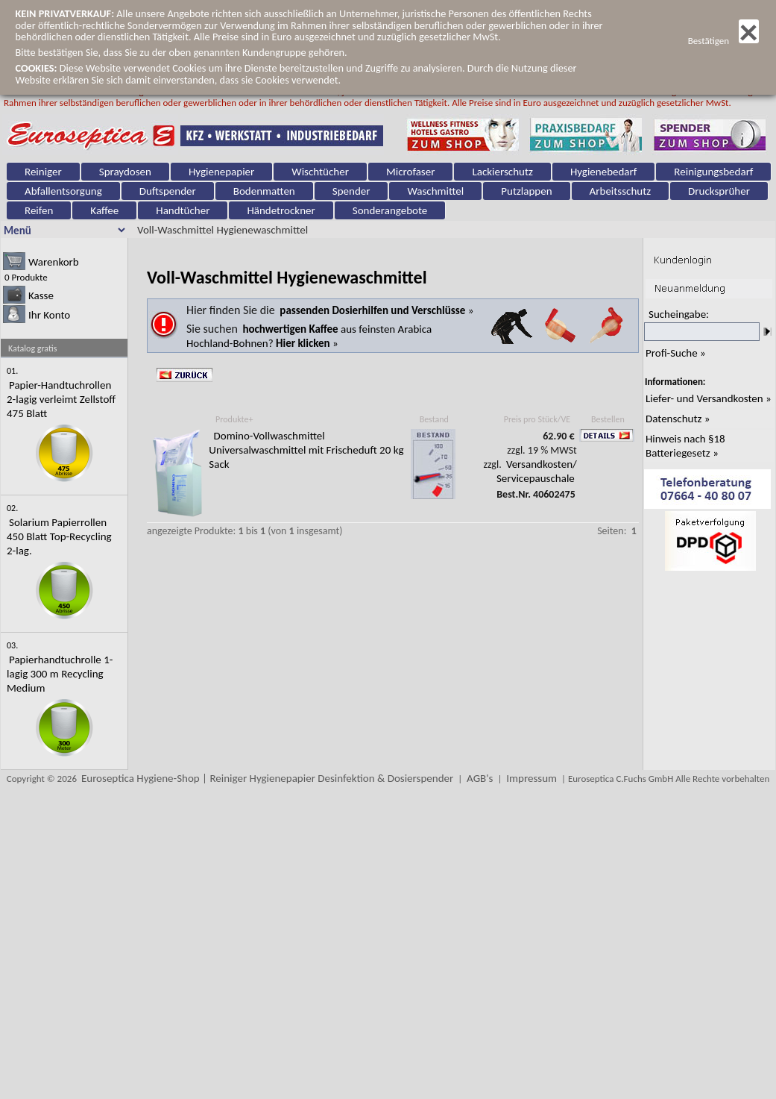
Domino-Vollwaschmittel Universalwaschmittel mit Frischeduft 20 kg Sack (306, 450)
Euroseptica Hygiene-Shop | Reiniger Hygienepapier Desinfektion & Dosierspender (267, 778)
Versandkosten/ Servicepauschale (536, 471)
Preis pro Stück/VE (537, 419)
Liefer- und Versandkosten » (709, 398)
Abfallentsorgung (63, 191)
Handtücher (182, 210)
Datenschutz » (678, 418)
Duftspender (167, 191)
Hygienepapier (221, 171)
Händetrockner (281, 210)
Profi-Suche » (676, 353)
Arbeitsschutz (621, 191)
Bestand (434, 419)
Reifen (39, 210)
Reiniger (43, 171)
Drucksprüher (719, 191)
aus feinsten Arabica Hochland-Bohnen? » (309, 336)
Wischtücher (320, 171)
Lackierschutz (502, 171)
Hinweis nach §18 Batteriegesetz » (685, 446)
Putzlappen (526, 191)
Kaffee (104, 210)
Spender (351, 191)
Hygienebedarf (603, 171)
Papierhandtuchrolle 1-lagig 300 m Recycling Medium (60, 674)
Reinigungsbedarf (713, 171)
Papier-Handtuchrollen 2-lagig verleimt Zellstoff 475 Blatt (61, 399)
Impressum (531, 778)
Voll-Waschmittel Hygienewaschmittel (222, 230)
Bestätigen (723, 40)
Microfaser (410, 171)
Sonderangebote (390, 210)
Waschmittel (435, 191)
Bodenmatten (264, 191)
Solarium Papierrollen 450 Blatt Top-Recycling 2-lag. (59, 536)
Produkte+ (234, 419)
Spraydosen (125, 171)
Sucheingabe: (679, 314)
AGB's (480, 778)
